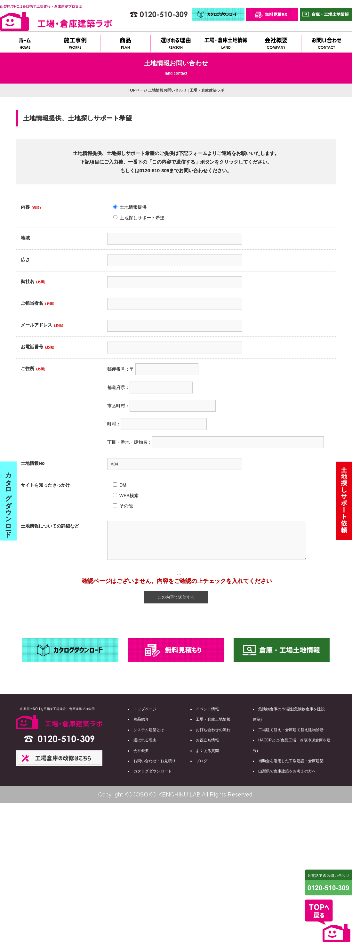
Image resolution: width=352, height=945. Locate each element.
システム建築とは (148, 730)
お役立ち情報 (207, 740)
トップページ (144, 709)
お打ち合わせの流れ (213, 730)
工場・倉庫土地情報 (213, 719)
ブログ (201, 761)
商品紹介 (141, 719)
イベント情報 (207, 709)
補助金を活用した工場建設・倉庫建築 (291, 761)
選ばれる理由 (144, 740)
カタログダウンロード (152, 771)
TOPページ (137, 90)
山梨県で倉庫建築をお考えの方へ (287, 771)
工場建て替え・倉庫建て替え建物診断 (291, 730)
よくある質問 (207, 750)
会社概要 (141, 750)
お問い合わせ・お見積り (154, 761)
